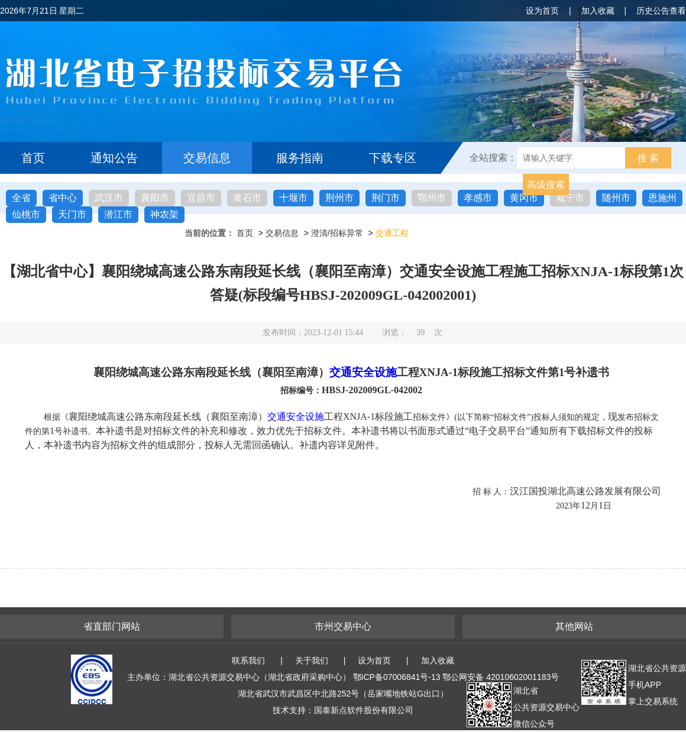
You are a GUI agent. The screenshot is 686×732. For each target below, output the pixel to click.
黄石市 (247, 198)
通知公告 (114, 157)
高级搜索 (546, 185)
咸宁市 (570, 198)
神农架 (164, 214)
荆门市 (385, 198)
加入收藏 (597, 10)
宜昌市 (201, 198)
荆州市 (339, 198)
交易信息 (207, 157)
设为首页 (542, 10)
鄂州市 (432, 198)
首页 (33, 157)
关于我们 (311, 660)
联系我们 (248, 660)
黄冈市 (524, 198)
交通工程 (392, 233)
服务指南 (299, 157)
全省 (21, 198)
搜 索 (648, 158)
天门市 (72, 214)
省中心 (62, 198)
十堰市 (293, 198)
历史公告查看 (661, 10)
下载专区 (392, 157)
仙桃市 (26, 214)
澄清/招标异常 (337, 233)
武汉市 (109, 198)
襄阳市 (155, 198)
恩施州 (662, 198)
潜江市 (118, 214)
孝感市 (478, 198)
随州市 (616, 198)
